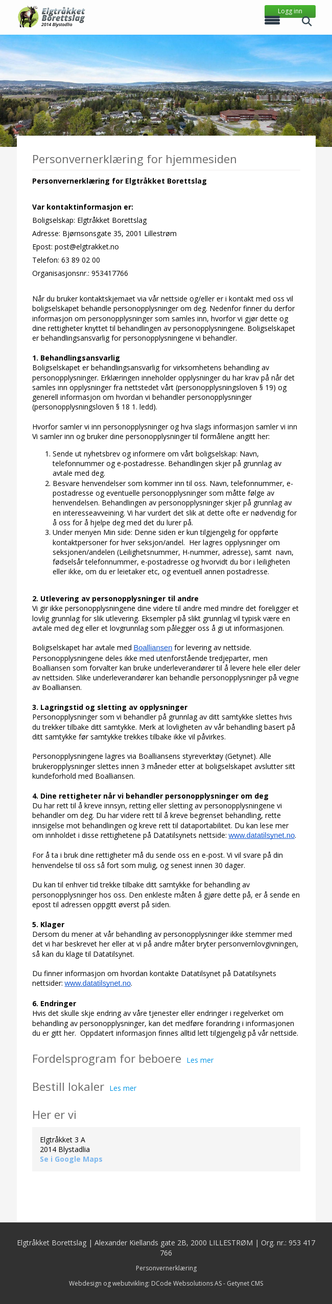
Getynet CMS (245, 1283)
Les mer (200, 1060)
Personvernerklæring (166, 1268)
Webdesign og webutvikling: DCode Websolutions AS (145, 1283)
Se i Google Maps (71, 1159)
